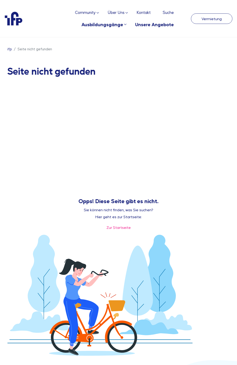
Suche (168, 12)
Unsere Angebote (154, 24)
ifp (9, 49)
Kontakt (144, 12)
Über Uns (116, 12)
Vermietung (212, 18)
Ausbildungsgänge (102, 24)
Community (85, 12)
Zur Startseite (118, 227)
